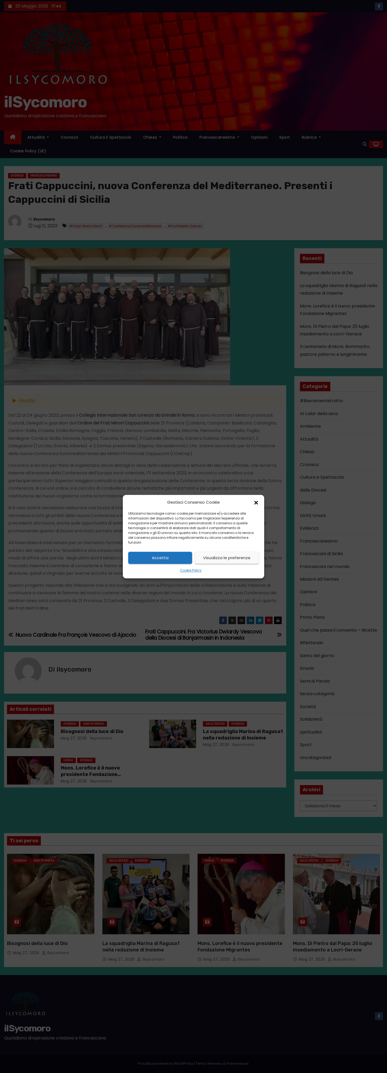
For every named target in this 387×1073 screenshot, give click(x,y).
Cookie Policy (191, 570)
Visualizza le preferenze (226, 558)
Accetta (160, 558)
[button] (256, 502)
